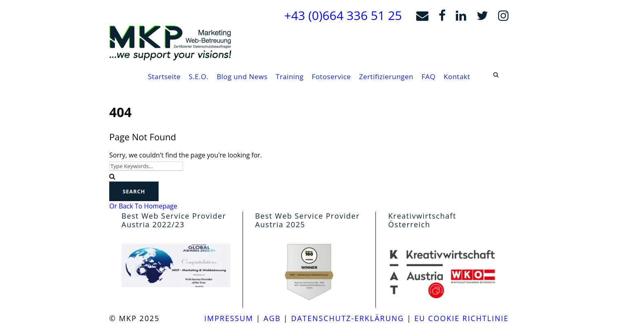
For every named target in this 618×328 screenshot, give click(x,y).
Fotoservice (331, 76)
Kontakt (457, 76)
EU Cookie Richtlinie (461, 318)
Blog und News (241, 76)
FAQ (428, 76)
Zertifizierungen (386, 76)
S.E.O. (198, 76)
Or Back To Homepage (143, 206)
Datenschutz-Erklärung (347, 318)
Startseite (164, 76)
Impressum (228, 318)
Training (289, 76)
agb (272, 318)
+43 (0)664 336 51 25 (343, 15)
